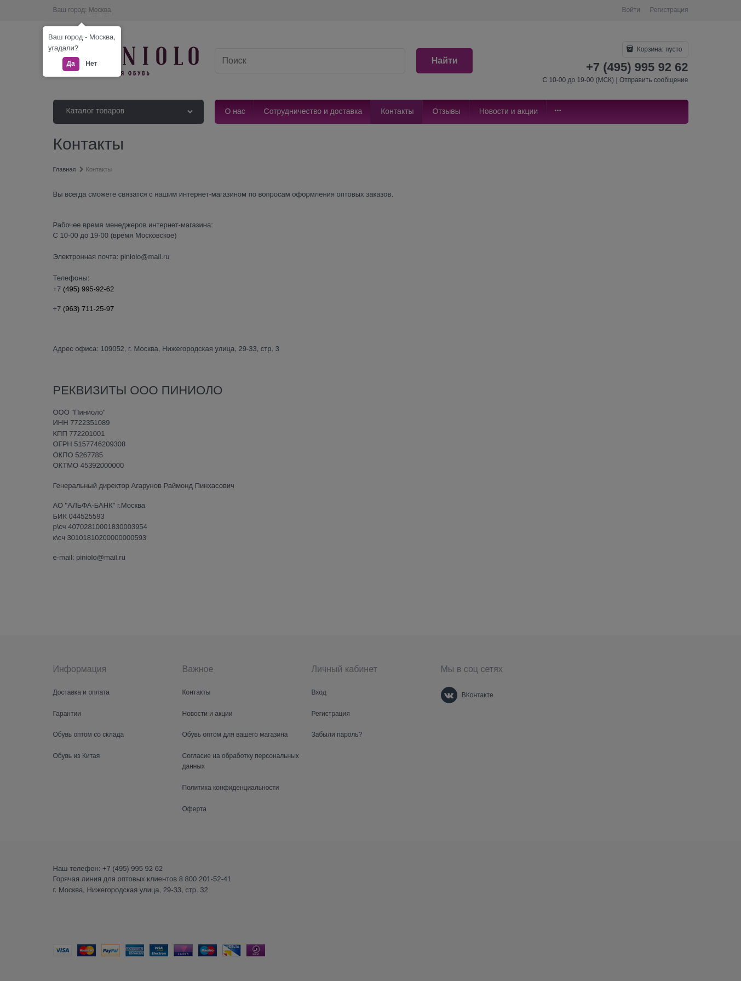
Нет (91, 63)
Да (71, 63)
